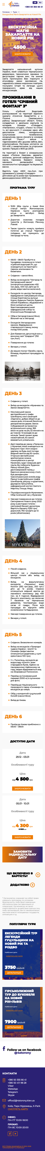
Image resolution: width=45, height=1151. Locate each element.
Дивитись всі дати (14, 956)
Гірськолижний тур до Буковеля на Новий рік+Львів (20, 996)
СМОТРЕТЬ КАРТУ (18, 1109)
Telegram (13, 1092)
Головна (5, 12)
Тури (15, 12)
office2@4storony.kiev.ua (21, 1100)
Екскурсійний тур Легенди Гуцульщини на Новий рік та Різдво (21, 940)
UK (35, 2)
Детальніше (14, 973)
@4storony (22, 1053)
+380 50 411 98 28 (17, 1083)
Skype (11, 1095)
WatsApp (13, 1089)
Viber (11, 1086)
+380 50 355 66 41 (34, 7)
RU (40, 2)
